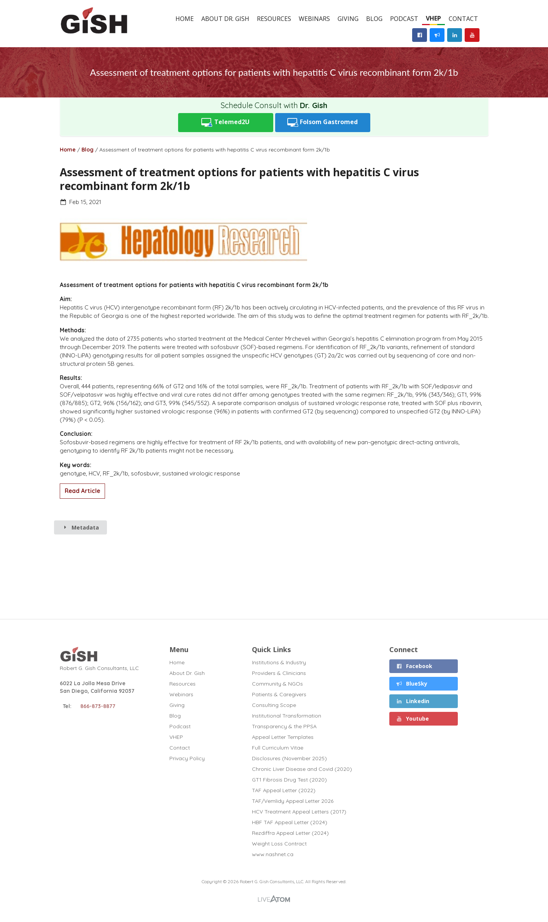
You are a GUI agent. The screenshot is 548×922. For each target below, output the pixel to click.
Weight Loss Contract (279, 843)
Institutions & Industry (279, 662)
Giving (348, 18)
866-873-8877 (97, 706)
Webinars (314, 18)
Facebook (414, 666)
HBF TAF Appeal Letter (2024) (289, 822)
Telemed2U (225, 122)
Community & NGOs (277, 683)
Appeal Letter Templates (283, 737)
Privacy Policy (187, 758)
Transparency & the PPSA (284, 726)
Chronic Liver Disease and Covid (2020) (302, 769)
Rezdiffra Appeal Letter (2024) (290, 832)
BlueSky (412, 683)
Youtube (412, 718)
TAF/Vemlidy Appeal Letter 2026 (292, 801)
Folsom (322, 122)
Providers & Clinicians (279, 673)
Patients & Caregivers (279, 694)
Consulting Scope (274, 705)
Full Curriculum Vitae (277, 747)
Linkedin (413, 701)
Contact (463, 18)
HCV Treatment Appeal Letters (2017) (299, 811)
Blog (374, 18)
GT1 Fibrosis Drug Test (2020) (289, 779)
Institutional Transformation (286, 715)
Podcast (404, 18)
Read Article (82, 490)
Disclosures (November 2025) (289, 758)
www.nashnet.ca (272, 854)
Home (184, 18)
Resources (274, 18)
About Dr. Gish (225, 18)
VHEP (433, 18)
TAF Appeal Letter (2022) (283, 790)
